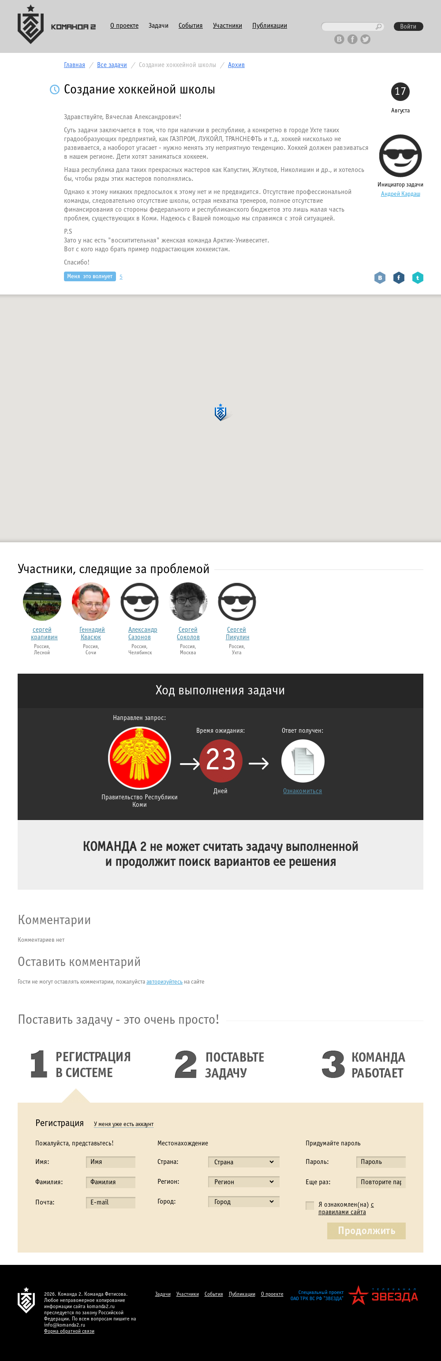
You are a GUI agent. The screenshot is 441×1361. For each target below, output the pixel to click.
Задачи (158, 25)
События (191, 25)
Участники (227, 25)
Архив (236, 65)
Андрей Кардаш (400, 194)
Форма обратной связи (69, 1331)
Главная (74, 65)
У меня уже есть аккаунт (123, 1124)
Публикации (269, 25)
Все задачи (112, 65)
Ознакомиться (302, 791)
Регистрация (59, 1123)
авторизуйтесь (164, 982)
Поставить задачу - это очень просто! (119, 1020)
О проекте (124, 25)
